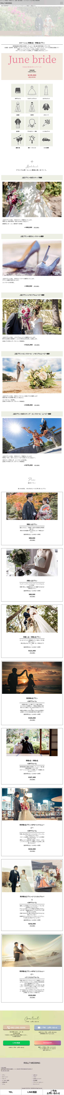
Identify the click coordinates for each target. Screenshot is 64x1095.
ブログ (34, 1076)
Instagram (47, 1043)
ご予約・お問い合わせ (48, 1027)
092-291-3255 (17, 1027)
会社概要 (35, 1080)
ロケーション (5, 1076)
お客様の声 (4, 1082)
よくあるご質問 (5, 1080)
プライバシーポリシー (38, 1082)
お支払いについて (37, 1078)
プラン (3, 1075)
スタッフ (4, 1078)
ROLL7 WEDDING (31, 1088)
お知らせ (35, 1075)
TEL (11, 1092)
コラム (3, 1084)
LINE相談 (16, 1043)
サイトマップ (36, 1084)
